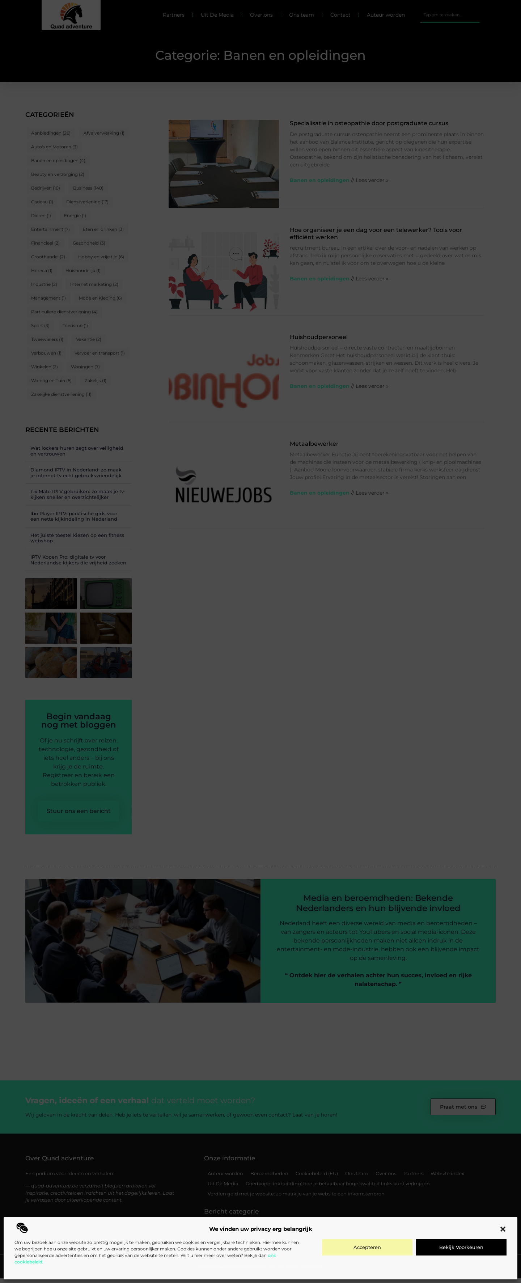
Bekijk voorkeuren (461, 1247)
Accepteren (367, 1247)
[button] (503, 1229)
